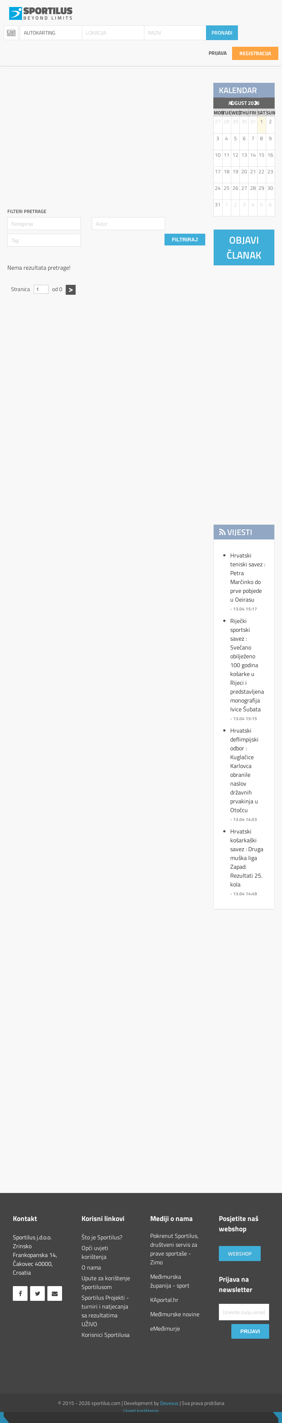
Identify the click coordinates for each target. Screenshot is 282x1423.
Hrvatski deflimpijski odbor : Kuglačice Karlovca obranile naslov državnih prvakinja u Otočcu (244, 770)
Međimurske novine (174, 1314)
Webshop (240, 1253)
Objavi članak (244, 247)
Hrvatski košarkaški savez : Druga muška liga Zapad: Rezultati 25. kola (246, 858)
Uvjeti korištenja (141, 1411)
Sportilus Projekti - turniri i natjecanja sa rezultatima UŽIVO (105, 1310)
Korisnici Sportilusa (106, 1334)
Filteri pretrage (26, 211)
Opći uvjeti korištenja (95, 1252)
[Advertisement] (144, 134)
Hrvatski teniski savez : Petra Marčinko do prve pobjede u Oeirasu (247, 577)
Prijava (218, 53)
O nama (91, 1267)
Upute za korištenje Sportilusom (106, 1282)
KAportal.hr (164, 1299)
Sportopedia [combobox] (11, 32)
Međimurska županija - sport (169, 1281)
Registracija (255, 53)
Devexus (169, 1403)
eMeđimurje (165, 1328)
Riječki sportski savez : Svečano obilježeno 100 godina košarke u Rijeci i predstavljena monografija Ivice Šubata (247, 665)
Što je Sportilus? (102, 1237)
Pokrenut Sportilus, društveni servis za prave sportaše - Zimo (174, 1249)
